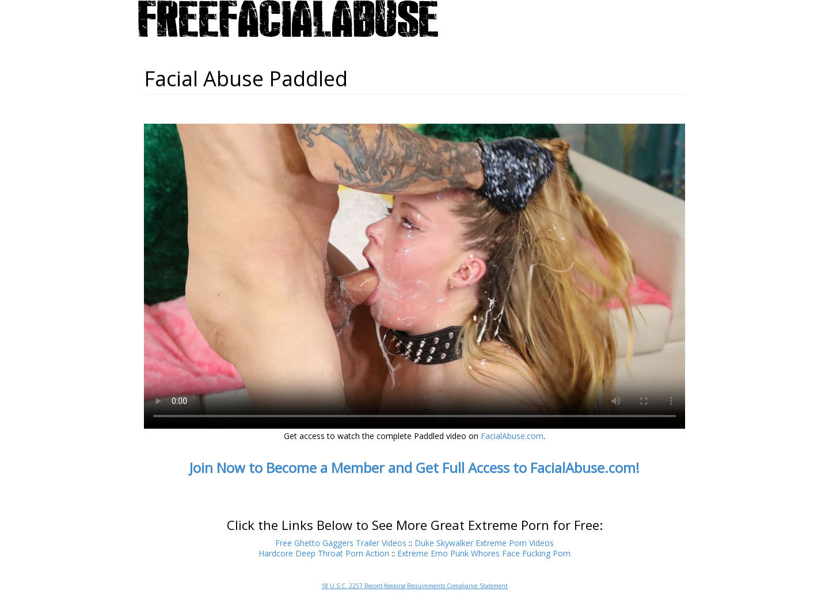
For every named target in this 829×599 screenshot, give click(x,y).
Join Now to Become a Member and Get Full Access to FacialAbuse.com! (414, 467)
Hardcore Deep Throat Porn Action (323, 553)
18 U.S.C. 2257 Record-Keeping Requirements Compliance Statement (414, 586)
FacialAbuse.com (512, 435)
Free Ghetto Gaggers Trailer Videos (340, 542)
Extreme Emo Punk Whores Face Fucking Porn (484, 553)
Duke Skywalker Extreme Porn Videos (484, 542)
